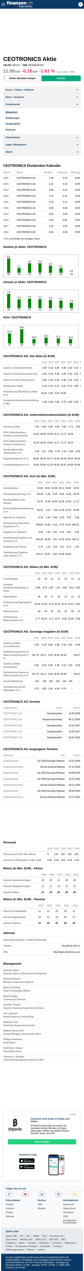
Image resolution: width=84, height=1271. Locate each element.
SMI (63, 1239)
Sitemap (10, 1216)
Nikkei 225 (40, 1239)
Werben (42, 1208)
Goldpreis (10, 1243)
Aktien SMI (11, 1236)
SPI (21, 1236)
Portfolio (57, 1246)
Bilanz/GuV (11, 112)
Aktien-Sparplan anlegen (22, 78)
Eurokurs (57, 1243)
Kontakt (9, 1204)
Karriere (10, 1208)
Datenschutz (69, 1208)
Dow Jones (11, 1239)
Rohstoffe (45, 1246)
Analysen (11, 129)
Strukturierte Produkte (26, 1246)
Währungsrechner (15, 1249)
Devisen (32, 1243)
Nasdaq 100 (26, 1239)
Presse (9, 1212)
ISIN (25, 65)
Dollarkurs (44, 1243)
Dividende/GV (13, 124)
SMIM (36, 1236)
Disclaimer (68, 1212)
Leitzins (41, 1249)
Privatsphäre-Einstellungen (70, 1221)
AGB (65, 1216)
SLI (28, 1236)
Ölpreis (30, 1249)
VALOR (7, 65)
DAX (44, 1236)
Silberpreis (70, 1243)
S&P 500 (53, 1239)
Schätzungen (13, 118)
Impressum (68, 1204)
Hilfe (40, 1204)
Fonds (9, 1246)
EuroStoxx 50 (56, 1236)
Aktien (21, 1243)
